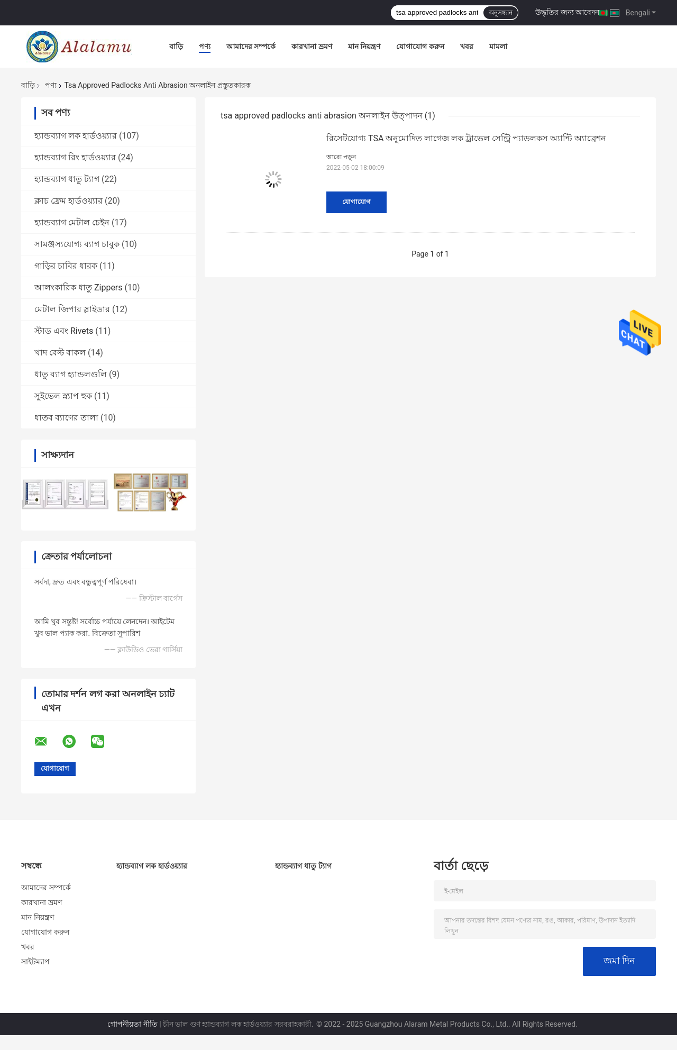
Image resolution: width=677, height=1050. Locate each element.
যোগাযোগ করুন (420, 46)
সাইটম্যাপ (35, 961)
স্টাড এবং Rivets (63, 331)
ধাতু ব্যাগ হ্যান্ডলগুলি (70, 374)
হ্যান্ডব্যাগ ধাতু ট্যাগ (66, 179)
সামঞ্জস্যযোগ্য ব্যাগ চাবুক (77, 244)
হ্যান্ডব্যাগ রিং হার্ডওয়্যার (75, 157)
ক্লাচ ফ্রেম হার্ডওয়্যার (68, 201)
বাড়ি (176, 46)
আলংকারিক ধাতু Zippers (78, 287)
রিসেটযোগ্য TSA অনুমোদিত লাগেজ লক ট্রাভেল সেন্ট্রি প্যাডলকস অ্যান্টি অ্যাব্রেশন (466, 138)
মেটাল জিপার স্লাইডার (72, 309)
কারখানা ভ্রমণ (311, 46)
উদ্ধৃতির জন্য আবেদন (567, 12)
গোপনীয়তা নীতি (132, 1024)
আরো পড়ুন (341, 157)
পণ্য (205, 46)
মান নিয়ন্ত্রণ (364, 46)
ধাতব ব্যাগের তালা (66, 418)
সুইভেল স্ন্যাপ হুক (63, 396)
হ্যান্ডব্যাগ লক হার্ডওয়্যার (75, 136)
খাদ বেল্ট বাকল (60, 353)
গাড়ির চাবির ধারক (65, 266)
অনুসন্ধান (501, 12)
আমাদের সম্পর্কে (251, 46)
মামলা (498, 46)
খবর (466, 46)
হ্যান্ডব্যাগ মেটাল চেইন (71, 222)
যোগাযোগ (356, 202)
